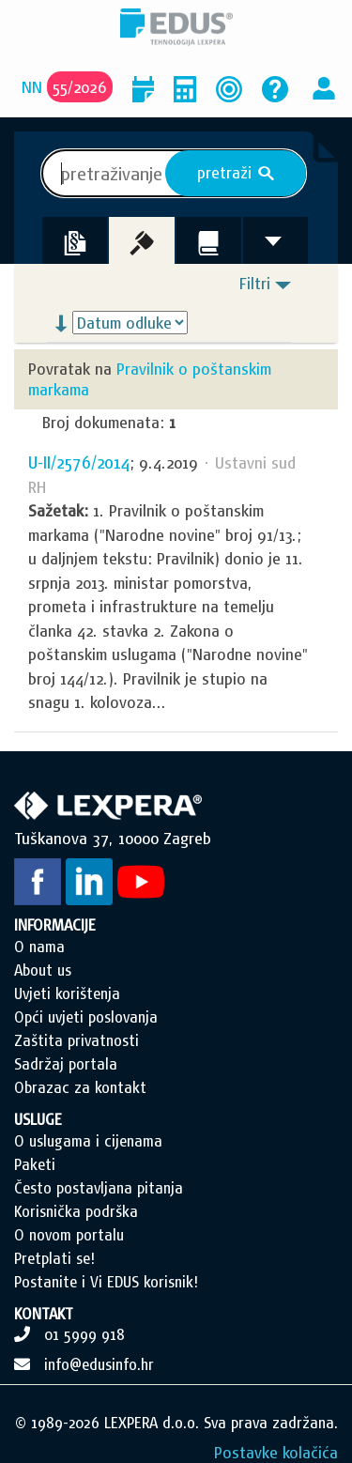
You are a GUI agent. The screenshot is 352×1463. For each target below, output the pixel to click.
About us (42, 970)
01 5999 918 (84, 1334)
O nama (39, 946)
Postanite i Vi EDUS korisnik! (106, 1281)
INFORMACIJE (55, 925)
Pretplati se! (54, 1258)
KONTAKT (43, 1313)
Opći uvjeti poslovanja (86, 1017)
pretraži (236, 172)
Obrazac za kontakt (80, 1087)
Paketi (34, 1164)
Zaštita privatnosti (76, 1040)
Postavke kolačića (276, 1452)
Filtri (254, 283)
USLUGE (38, 1119)
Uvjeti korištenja (67, 993)
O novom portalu (69, 1234)
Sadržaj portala (65, 1064)
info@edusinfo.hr (99, 1364)
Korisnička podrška (76, 1211)
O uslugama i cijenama (88, 1141)
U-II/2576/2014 (79, 462)
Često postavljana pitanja (98, 1187)
